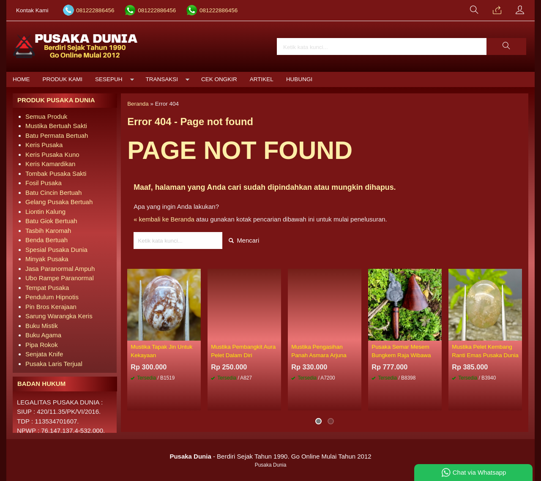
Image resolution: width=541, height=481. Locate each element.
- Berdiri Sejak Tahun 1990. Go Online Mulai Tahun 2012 (270, 456)
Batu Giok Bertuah (51, 220)
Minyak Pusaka (46, 258)
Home (21, 79)
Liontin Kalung (45, 211)
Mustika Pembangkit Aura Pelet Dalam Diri (243, 351)
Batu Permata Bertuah (56, 135)
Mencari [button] (244, 241)
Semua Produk (46, 116)
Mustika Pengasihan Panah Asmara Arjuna (319, 351)
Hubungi (299, 79)
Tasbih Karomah (48, 230)
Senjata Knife (44, 354)
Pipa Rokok (41, 344)
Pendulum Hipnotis (52, 297)
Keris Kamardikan (50, 163)
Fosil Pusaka (43, 182)
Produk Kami (63, 79)
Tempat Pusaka (47, 287)
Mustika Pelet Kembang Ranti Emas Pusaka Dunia (485, 351)
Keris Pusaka (44, 144)
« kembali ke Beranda (164, 219)
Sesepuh (109, 79)
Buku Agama (43, 335)
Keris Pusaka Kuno (52, 154)
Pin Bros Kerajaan (51, 306)
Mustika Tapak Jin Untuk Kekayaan (161, 351)
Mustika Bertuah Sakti (56, 125)
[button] (506, 46)
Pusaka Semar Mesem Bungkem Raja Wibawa (401, 351)
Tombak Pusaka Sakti (55, 173)
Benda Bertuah (46, 239)
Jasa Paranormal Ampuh (60, 268)
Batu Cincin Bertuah (53, 192)
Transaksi (162, 79)
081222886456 (95, 10)
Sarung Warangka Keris (59, 316)
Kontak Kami (32, 10)
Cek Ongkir (219, 79)
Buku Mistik (41, 325)
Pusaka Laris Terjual (53, 363)
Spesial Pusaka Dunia (56, 249)
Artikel (261, 79)
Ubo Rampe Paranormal (59, 277)
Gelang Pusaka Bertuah (59, 201)
